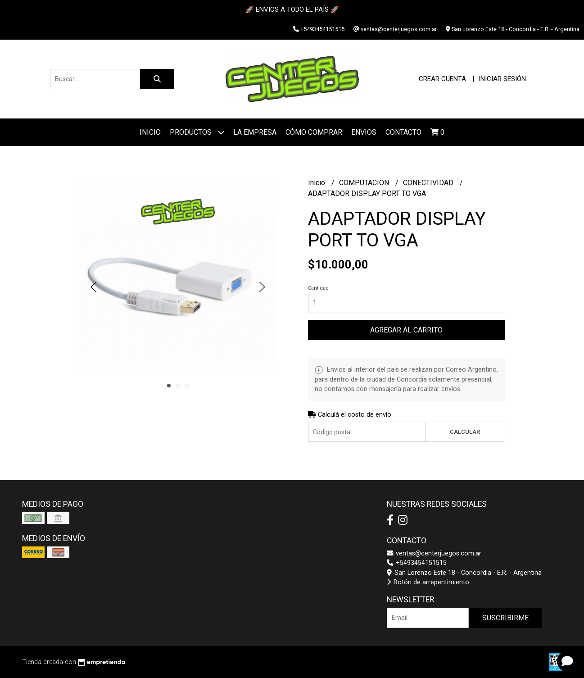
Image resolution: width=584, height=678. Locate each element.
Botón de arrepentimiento (428, 582)
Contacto (403, 132)
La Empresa (254, 132)
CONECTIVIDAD (429, 182)
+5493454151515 (417, 563)
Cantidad (318, 288)
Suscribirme (505, 618)
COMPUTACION (365, 182)
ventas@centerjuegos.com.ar (434, 553)
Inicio (150, 132)
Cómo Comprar (313, 132)
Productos (197, 132)
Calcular (465, 431)
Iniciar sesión (502, 79)
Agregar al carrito (406, 330)
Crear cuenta (442, 79)
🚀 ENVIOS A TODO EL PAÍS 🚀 (292, 9)
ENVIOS (363, 132)
